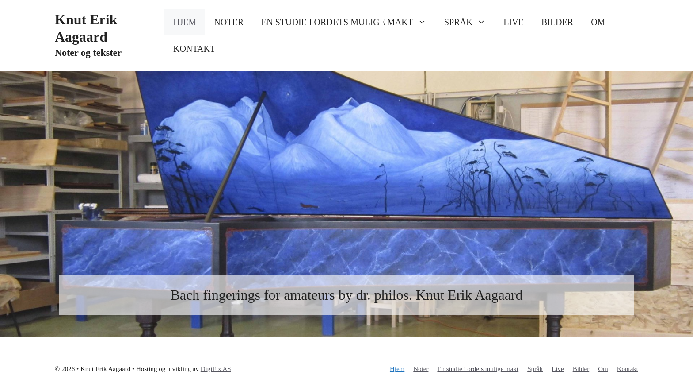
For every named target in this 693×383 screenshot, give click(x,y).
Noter (229, 22)
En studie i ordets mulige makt (348, 22)
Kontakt (194, 49)
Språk (469, 22)
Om (598, 22)
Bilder (557, 22)
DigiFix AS (216, 368)
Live (513, 22)
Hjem (184, 22)
